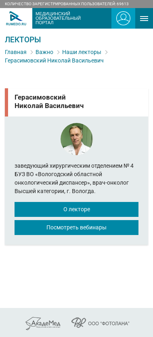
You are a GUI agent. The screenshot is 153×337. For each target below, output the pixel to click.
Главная (16, 52)
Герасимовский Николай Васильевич (54, 60)
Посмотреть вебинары (76, 227)
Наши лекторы (81, 52)
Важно (44, 52)
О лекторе (76, 209)
